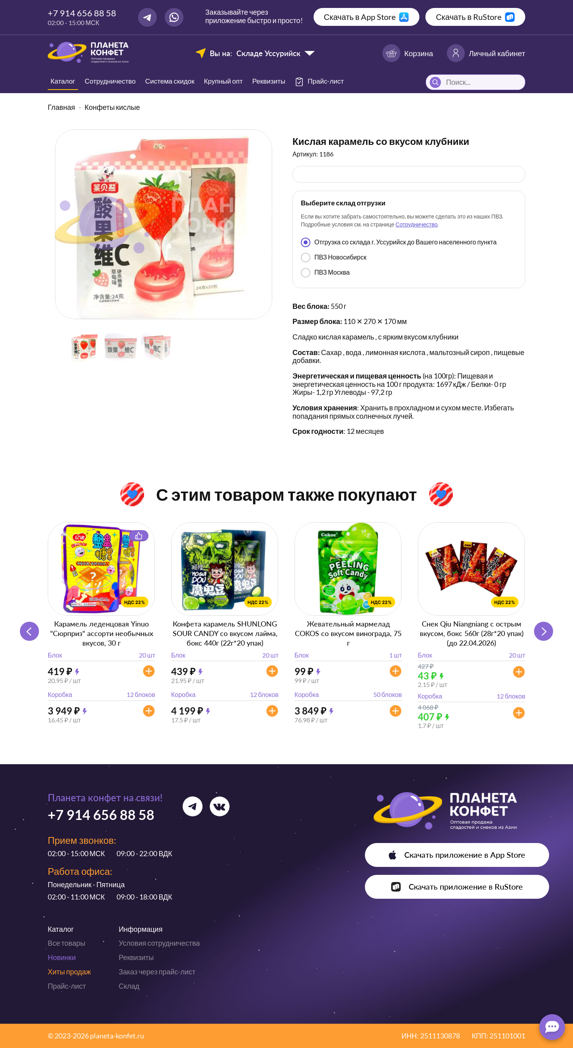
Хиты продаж (69, 971)
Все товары (66, 943)
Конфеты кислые (112, 107)
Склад (129, 986)
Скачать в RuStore (468, 16)
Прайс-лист (67, 986)
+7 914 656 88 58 (82, 13)
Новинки (62, 957)
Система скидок (170, 81)
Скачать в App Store (360, 16)
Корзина (407, 53)
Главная (61, 107)
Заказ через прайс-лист (157, 971)
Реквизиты (268, 81)
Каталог (63, 81)
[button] (543, 631)
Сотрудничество (110, 81)
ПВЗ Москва (325, 272)
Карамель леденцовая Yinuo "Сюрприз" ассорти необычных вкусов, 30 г (101, 633)
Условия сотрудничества (159, 943)
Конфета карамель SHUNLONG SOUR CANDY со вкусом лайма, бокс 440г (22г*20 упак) (225, 633)
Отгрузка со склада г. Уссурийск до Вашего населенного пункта (399, 242)
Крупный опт (223, 81)
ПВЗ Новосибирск (333, 257)
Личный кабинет (486, 53)
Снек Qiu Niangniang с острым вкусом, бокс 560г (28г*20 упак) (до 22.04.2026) (472, 633)
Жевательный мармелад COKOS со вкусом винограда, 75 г (348, 633)
